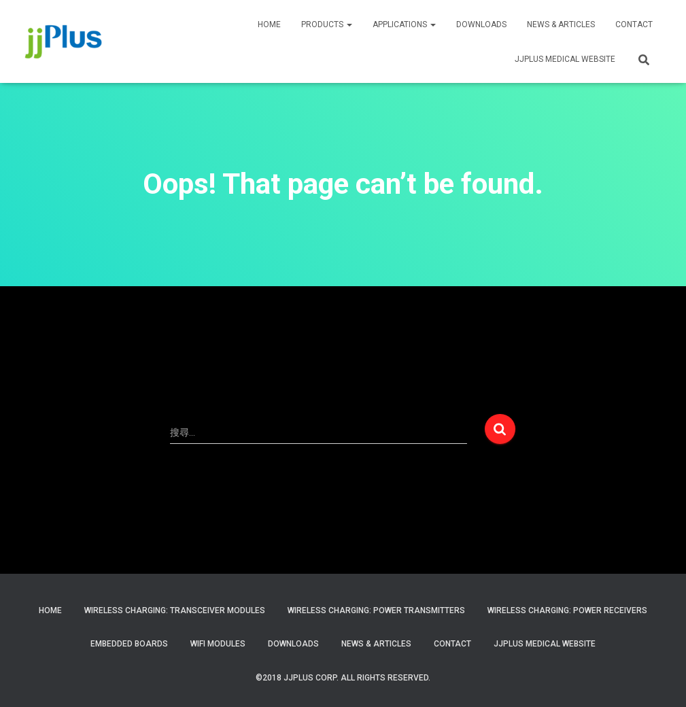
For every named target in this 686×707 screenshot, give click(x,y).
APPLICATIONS (404, 24)
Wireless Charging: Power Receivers (567, 610)
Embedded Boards (129, 644)
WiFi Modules (217, 644)
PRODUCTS (326, 24)
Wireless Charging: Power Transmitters (376, 610)
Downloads (481, 24)
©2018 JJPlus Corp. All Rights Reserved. (343, 678)
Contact (452, 644)
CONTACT (634, 24)
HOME (269, 24)
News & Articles (561, 24)
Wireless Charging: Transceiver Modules (174, 610)
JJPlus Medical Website (545, 644)
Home (50, 610)
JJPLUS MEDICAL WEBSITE (565, 59)
